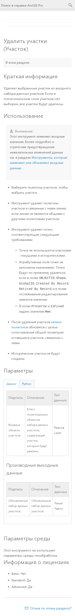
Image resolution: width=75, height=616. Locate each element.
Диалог (11, 384)
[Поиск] (71, 5)
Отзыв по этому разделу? (50, 608)
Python (26, 384)
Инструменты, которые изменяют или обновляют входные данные (38, 163)
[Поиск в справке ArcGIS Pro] (33, 5)
